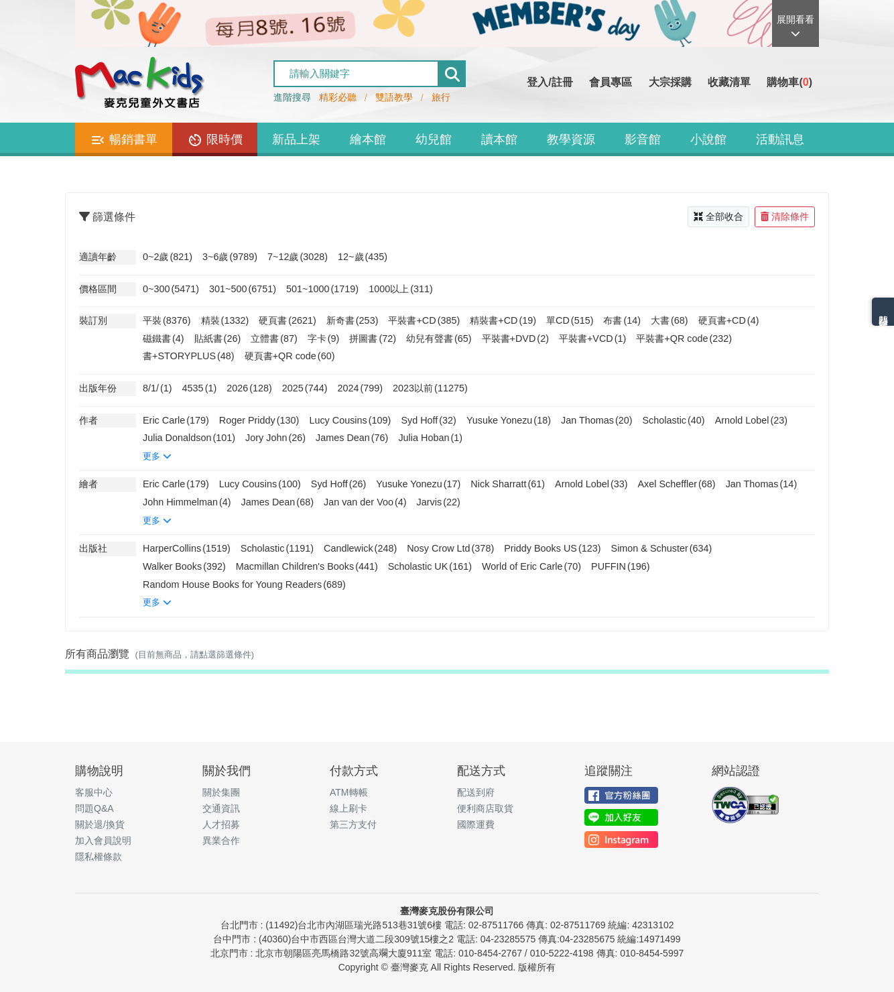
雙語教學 (394, 97)
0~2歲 (167, 256)
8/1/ (157, 388)
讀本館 (499, 139)
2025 (305, 388)
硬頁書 (287, 320)
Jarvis (438, 502)
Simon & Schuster (661, 548)
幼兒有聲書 (439, 338)
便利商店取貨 (485, 808)
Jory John (275, 437)
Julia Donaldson (189, 437)
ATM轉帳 (349, 792)
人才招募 (221, 824)
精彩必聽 (338, 97)
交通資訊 (221, 808)
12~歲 (362, 256)
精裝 (225, 320)
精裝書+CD (503, 320)
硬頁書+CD (728, 320)
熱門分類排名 (883, 312)
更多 (157, 456)
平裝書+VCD (592, 338)
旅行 (441, 97)
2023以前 (430, 388)
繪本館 (368, 139)
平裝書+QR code (684, 338)
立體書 (274, 338)
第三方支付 (353, 824)
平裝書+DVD (515, 338)
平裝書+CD (424, 320)
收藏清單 (729, 82)
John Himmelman (187, 502)
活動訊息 (780, 139)
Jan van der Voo (365, 502)
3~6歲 (229, 256)
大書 (669, 320)
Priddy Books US (552, 548)
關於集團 (221, 792)
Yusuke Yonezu (508, 420)
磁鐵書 (163, 338)
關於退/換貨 (100, 824)
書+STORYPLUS (189, 356)
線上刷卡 (348, 808)
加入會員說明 (103, 840)
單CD (569, 320)
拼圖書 (372, 338)
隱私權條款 (98, 856)
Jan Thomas (597, 420)
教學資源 (571, 139)
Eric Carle (176, 420)
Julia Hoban (430, 437)
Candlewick (360, 548)
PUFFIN (620, 566)
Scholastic (673, 420)
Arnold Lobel (751, 420)
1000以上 (401, 289)
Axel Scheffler (677, 484)
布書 (622, 320)
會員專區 (610, 82)
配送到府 (476, 792)
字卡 (324, 338)
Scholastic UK (430, 566)
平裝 (167, 320)
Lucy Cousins (350, 420)
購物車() (789, 82)
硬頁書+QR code (290, 356)
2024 (360, 388)
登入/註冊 (549, 82)
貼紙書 (217, 338)
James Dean (352, 437)
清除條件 (785, 216)
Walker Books (184, 566)
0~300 (171, 289)
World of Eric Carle (531, 566)
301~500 (242, 289)
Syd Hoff (428, 420)
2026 (249, 388)
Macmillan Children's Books (307, 566)
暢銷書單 (123, 140)
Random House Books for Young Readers (244, 584)
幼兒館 (434, 139)
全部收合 (718, 216)
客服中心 (94, 792)
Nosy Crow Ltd (450, 548)
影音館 (643, 139)
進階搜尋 (292, 97)
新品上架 (296, 139)
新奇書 (352, 320)
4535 (199, 388)
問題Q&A (94, 808)
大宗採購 (670, 82)
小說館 (708, 139)
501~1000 (322, 289)
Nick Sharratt (507, 484)
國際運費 (476, 824)
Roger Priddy (259, 420)
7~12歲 (297, 256)
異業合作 (221, 840)
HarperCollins (187, 548)
